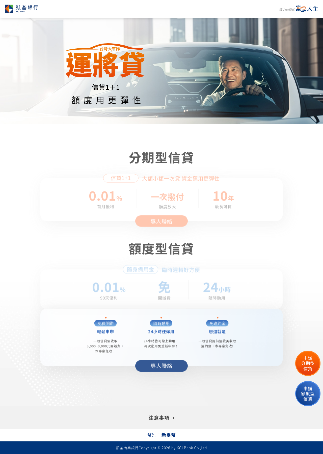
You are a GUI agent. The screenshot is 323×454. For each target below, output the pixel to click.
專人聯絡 (161, 227)
